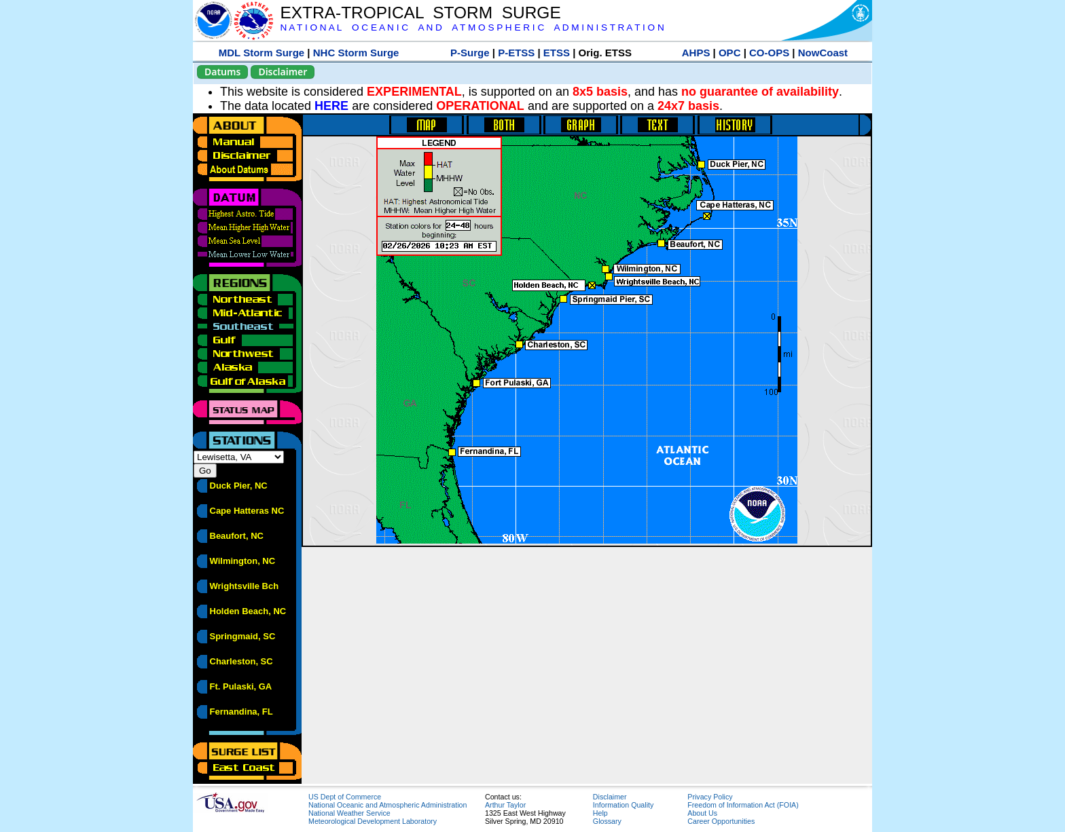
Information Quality (623, 805)
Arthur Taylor (505, 805)
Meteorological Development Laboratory (372, 821)
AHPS (696, 52)
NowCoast (823, 52)
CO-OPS (769, 52)
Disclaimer (282, 71)
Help (600, 813)
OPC (730, 52)
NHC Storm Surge (356, 52)
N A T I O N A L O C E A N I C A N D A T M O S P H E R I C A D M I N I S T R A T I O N (472, 27)
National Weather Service (349, 813)
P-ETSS (516, 52)
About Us (702, 813)
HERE (331, 106)
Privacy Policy (709, 797)
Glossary (607, 821)
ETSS (556, 52)
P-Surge (470, 52)
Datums (222, 71)
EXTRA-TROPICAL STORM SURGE (420, 12)
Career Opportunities (721, 821)
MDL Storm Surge (261, 52)
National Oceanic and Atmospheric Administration (387, 805)
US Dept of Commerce (344, 797)
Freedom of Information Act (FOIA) (742, 805)
